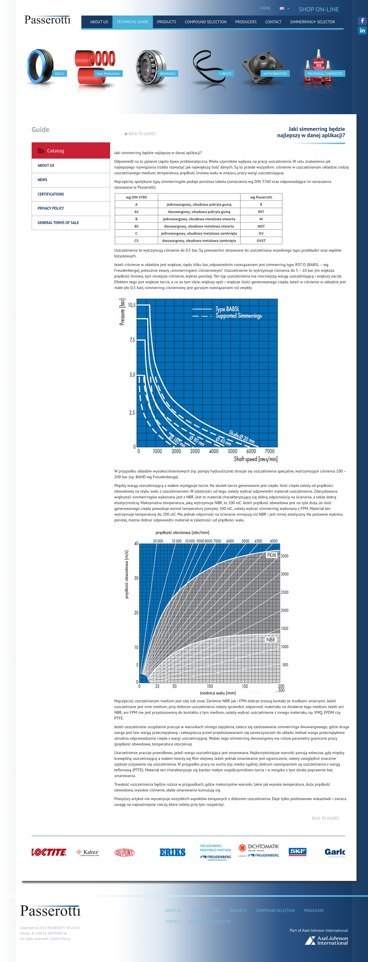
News (42, 179)
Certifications (51, 194)
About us (99, 21)
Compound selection (206, 21)
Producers (246, 21)
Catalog (51, 150)
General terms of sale (58, 222)
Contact (273, 21)
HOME (265, 8)
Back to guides (140, 133)
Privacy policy (51, 208)
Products (166, 21)
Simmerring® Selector (312, 21)
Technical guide (133, 21)
